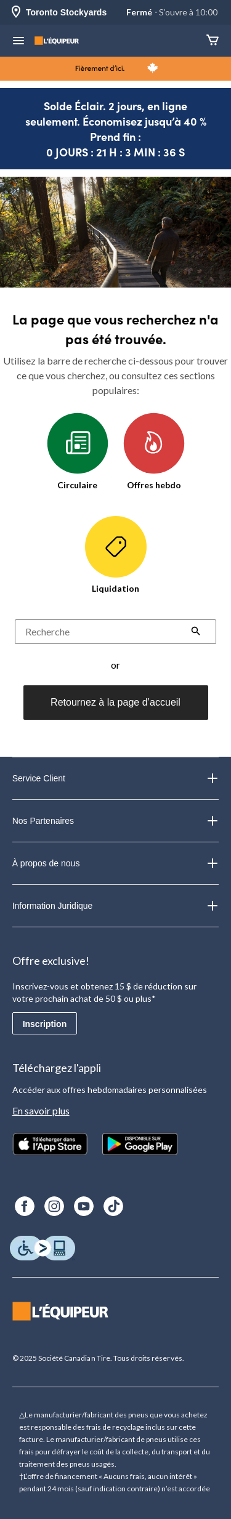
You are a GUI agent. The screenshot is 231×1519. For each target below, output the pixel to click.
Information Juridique (115, 906)
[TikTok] (113, 1206)
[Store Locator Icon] (16, 13)
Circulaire (77, 451)
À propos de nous (115, 863)
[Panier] (212, 40)
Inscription (45, 1024)
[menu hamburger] (18, 41)
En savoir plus (41, 1110)
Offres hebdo (154, 451)
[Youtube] (84, 1206)
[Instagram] (54, 1206)
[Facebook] (24, 1206)
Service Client (115, 778)
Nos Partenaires (115, 821)
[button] (196, 632)
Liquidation (116, 555)
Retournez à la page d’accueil (115, 702)
